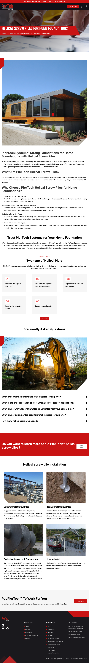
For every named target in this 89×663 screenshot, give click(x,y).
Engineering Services (31, 635)
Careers (27, 638)
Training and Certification (55, 641)
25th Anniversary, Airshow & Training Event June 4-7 (44, 1)
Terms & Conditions (72, 659)
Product (27, 629)
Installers (50, 635)
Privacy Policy (83, 659)
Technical (50, 632)
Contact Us (51, 629)
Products (13, 34)
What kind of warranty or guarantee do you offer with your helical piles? (38, 409)
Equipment (28, 632)
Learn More (81, 446)
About (27, 627)
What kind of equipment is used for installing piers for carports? (34, 415)
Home (4, 34)
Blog (49, 627)
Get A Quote (51, 650)
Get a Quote (73, 6)
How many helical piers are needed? (20, 421)
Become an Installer (54, 638)
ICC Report (51, 647)
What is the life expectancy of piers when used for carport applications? (38, 403)
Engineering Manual (54, 644)
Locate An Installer (53, 653)
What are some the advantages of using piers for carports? (31, 397)
